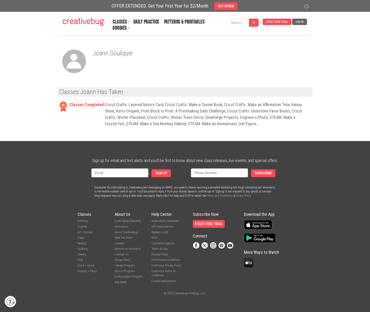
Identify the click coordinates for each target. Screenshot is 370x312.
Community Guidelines (165, 260)
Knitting (83, 221)
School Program (125, 271)
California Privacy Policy (166, 265)
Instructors (121, 226)
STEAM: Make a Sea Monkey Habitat (156, 123)
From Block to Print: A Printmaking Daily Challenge (183, 110)
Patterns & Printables (184, 22)
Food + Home (86, 265)
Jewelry (82, 254)
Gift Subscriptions (162, 226)
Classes (120, 22)
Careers (119, 243)
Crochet (82, 226)
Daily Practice (146, 22)
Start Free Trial (277, 21)
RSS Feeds (121, 282)
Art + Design (85, 232)
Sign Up (161, 173)
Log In (299, 21)
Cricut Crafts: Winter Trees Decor (175, 117)
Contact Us (122, 254)
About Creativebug (126, 232)
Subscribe (263, 173)
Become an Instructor (128, 248)
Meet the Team (123, 237)
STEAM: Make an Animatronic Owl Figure (222, 123)
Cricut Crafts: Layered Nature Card (134, 104)
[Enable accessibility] (10, 301)
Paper (81, 237)
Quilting (83, 248)
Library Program (125, 265)
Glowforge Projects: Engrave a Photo (236, 117)
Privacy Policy (243, 195)
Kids (80, 260)
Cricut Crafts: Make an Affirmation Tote (257, 104)
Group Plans (122, 260)
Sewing (82, 243)
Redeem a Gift (159, 232)
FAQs (154, 237)
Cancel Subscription (163, 281)
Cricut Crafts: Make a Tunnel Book (193, 104)
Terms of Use (159, 248)
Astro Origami (127, 110)
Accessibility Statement (165, 221)
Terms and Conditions (220, 195)
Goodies (120, 28)
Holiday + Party (87, 271)
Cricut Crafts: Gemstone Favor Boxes (258, 110)
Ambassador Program (129, 276)
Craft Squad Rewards (128, 221)
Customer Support (162, 243)
